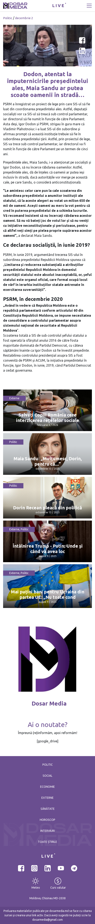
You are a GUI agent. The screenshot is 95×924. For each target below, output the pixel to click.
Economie (47, 786)
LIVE (58, 5)
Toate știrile (47, 841)
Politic (7, 18)
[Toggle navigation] (89, 6)
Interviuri (47, 830)
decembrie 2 (24, 18)
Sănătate (48, 808)
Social (47, 775)
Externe (14, 398)
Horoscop (47, 819)
